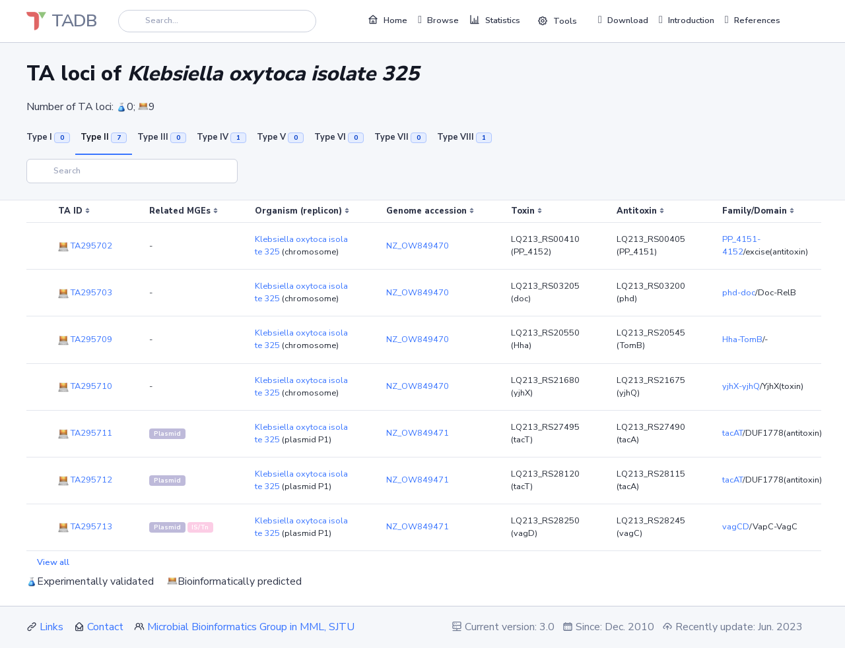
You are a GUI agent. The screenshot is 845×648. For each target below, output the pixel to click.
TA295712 (85, 480)
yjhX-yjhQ (741, 386)
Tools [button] (557, 21)
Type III (161, 137)
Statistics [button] (494, 20)
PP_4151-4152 (741, 245)
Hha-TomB (742, 339)
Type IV (221, 137)
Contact (105, 627)
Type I (48, 137)
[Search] (217, 21)
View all (53, 562)
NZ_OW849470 (417, 246)
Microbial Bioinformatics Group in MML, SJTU (251, 627)
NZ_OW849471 (417, 433)
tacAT (732, 433)
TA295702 (85, 246)
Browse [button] (438, 20)
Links (51, 627)
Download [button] (623, 20)
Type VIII (464, 137)
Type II (104, 137)
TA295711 (85, 433)
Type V (280, 137)
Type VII (400, 137)
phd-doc (738, 293)
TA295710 (85, 386)
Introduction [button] (686, 20)
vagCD (735, 527)
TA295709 (85, 339)
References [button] (752, 20)
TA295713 (85, 527)
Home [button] (387, 20)
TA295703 (85, 293)
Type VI (339, 137)
